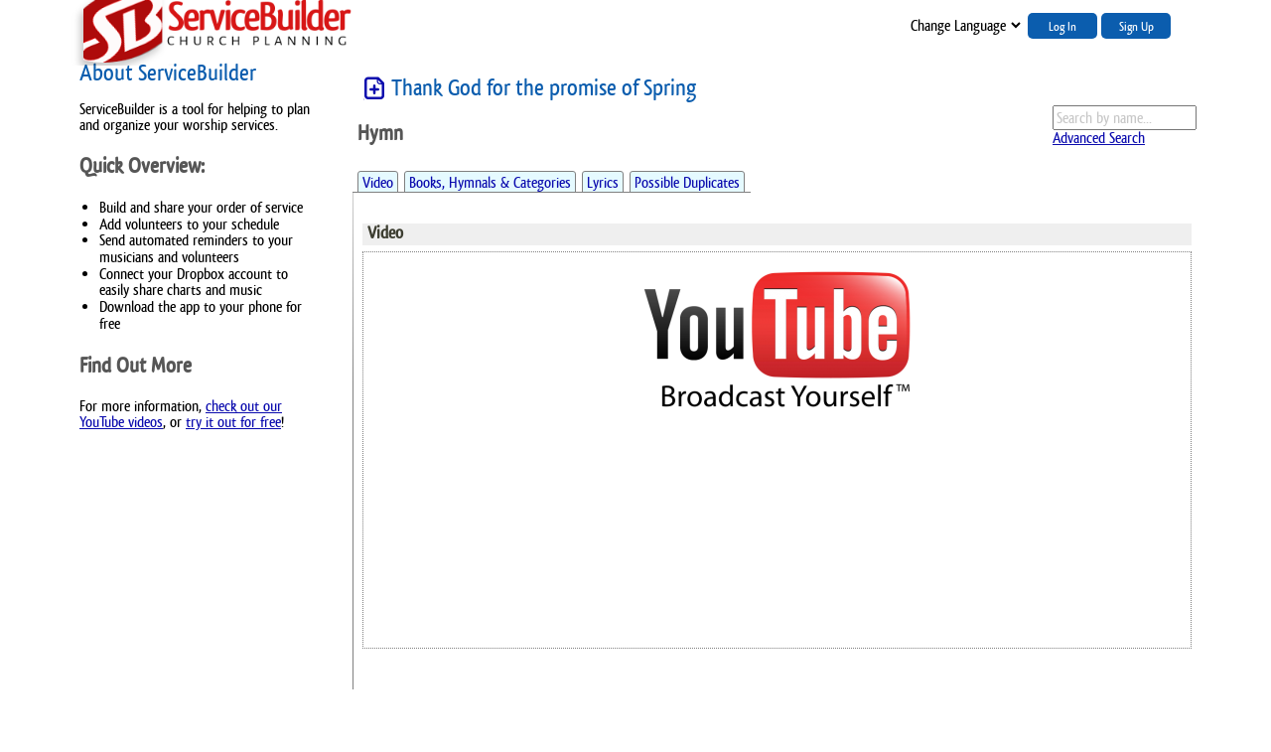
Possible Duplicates (687, 182)
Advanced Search (1099, 137)
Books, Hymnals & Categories (490, 182)
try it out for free (233, 421)
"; (964, 25)
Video (377, 182)
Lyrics (603, 182)
